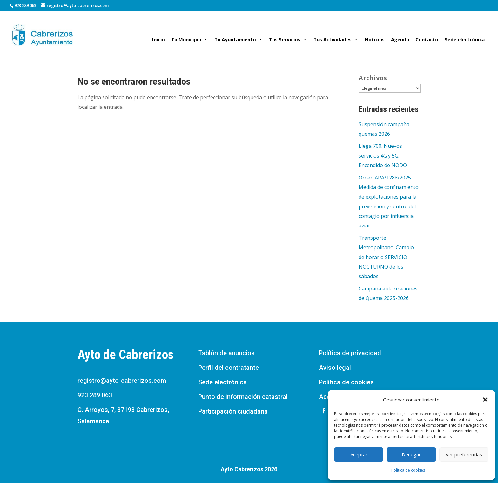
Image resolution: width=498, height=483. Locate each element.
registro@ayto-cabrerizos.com (121, 380)
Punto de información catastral (243, 397)
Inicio (158, 39)
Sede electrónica (465, 39)
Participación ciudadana (233, 411)
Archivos (373, 78)
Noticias (375, 39)
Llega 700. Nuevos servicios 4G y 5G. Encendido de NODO (383, 155)
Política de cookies (408, 470)
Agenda (400, 39)
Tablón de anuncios (226, 353)
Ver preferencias (464, 454)
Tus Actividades (335, 39)
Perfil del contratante (228, 367)
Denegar (411, 454)
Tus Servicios (288, 39)
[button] (485, 399)
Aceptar (358, 454)
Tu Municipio (189, 39)
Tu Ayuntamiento (238, 39)
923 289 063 (94, 395)
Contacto (426, 39)
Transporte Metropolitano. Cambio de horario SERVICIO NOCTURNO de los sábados (386, 257)
